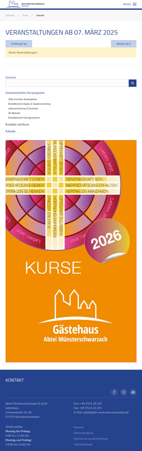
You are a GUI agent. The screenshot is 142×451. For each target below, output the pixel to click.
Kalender (11, 131)
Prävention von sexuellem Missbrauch (91, 438)
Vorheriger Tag (18, 43)
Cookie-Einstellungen (83, 444)
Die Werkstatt (14, 113)
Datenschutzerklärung (83, 433)
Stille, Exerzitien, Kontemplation (22, 99)
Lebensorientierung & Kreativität (23, 108)
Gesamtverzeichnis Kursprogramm (25, 93)
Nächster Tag (124, 43)
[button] (129, 4)
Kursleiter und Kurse (17, 124)
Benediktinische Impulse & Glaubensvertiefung (29, 103)
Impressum (79, 427)
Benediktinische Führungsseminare (24, 117)
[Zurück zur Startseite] (25, 4)
